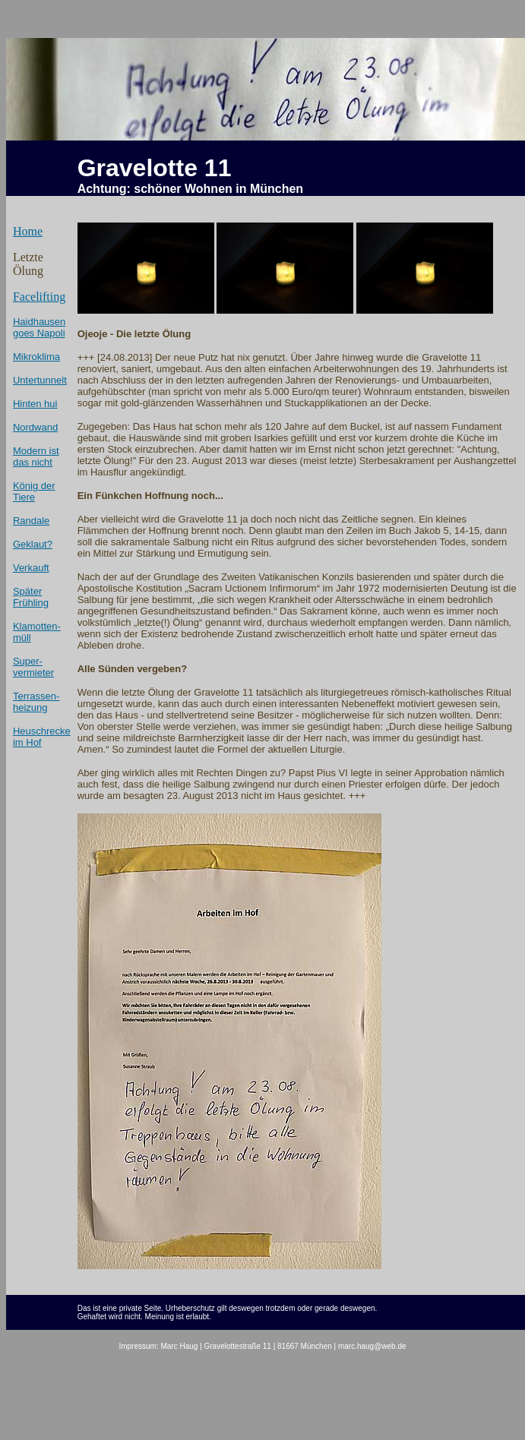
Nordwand (35, 427)
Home (28, 231)
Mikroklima (36, 356)
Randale (31, 520)
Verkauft (31, 567)
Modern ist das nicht (36, 456)
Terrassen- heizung (36, 701)
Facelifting (39, 296)
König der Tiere (34, 491)
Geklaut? (32, 544)
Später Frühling (31, 597)
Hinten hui (35, 403)
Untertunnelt (40, 380)
